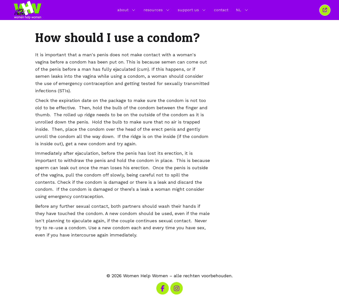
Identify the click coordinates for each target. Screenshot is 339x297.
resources (157, 9)
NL (242, 9)
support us (192, 9)
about (126, 9)
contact (221, 10)
